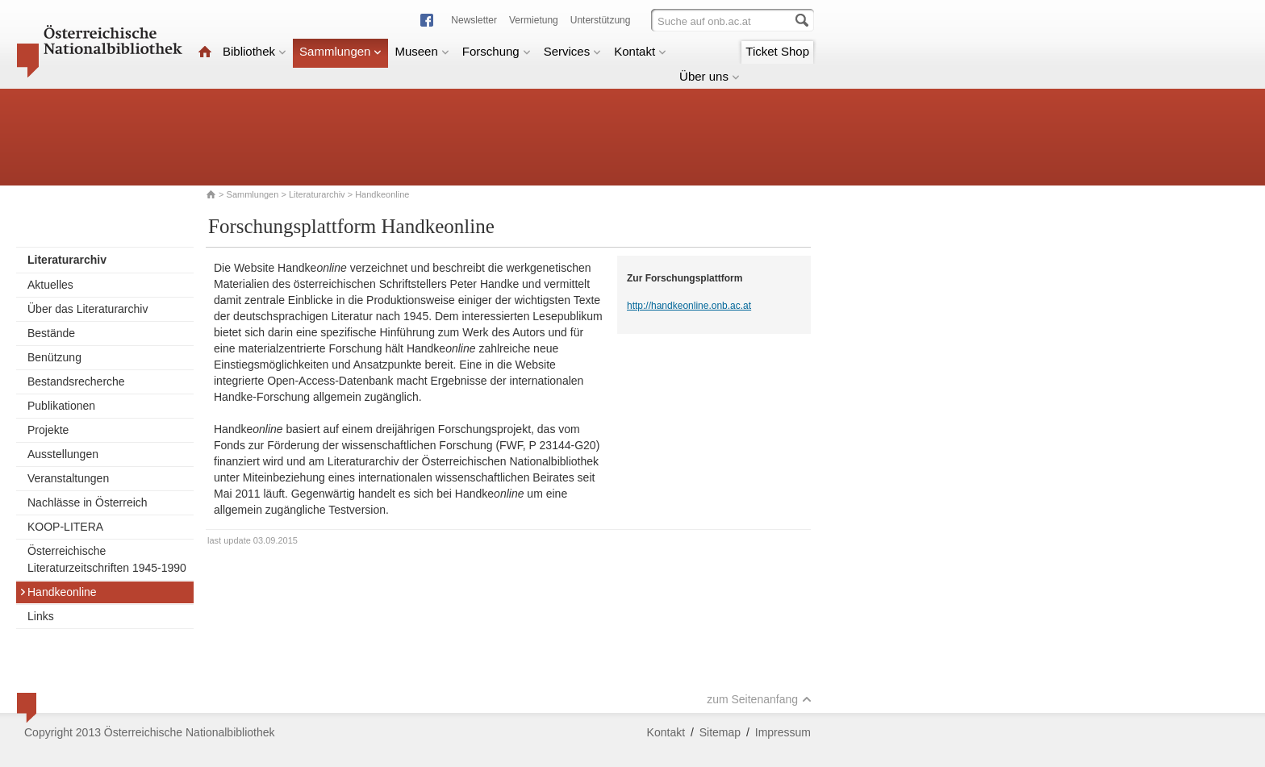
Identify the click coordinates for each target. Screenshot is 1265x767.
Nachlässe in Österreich (87, 502)
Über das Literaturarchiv (87, 308)
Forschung (496, 51)
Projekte (48, 429)
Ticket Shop (777, 51)
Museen (422, 51)
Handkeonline (58, 592)
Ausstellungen (62, 454)
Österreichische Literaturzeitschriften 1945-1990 (106, 559)
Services (573, 51)
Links (40, 616)
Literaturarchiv (318, 194)
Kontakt (640, 51)
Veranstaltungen (68, 478)
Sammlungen (340, 51)
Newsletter (474, 20)
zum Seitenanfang (759, 699)
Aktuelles (50, 284)
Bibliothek (254, 51)
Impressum (783, 732)
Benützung (54, 357)
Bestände (51, 333)
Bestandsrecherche (76, 381)
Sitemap (720, 732)
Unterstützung (600, 20)
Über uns (709, 76)
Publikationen (61, 405)
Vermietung (533, 20)
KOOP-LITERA (65, 526)
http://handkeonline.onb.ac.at (689, 305)
